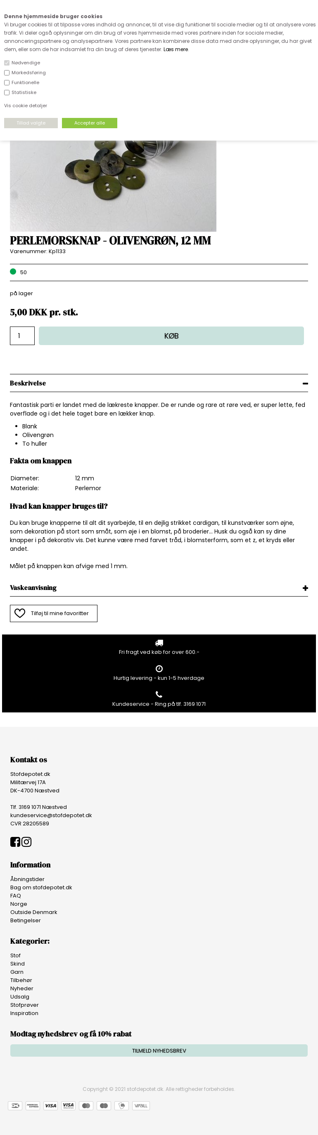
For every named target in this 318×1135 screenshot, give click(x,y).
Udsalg (19, 997)
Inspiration (24, 1013)
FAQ (15, 896)
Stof (15, 955)
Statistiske (24, 92)
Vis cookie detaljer (25, 105)
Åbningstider (27, 879)
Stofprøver (24, 1005)
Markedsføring (29, 72)
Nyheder (21, 988)
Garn (17, 972)
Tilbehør (21, 980)
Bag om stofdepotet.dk (41, 887)
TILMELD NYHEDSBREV (159, 1051)
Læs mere (176, 49)
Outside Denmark (33, 912)
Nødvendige (26, 62)
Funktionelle (25, 82)
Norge (18, 904)
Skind (17, 964)
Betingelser (25, 920)
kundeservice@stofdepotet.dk (51, 815)
